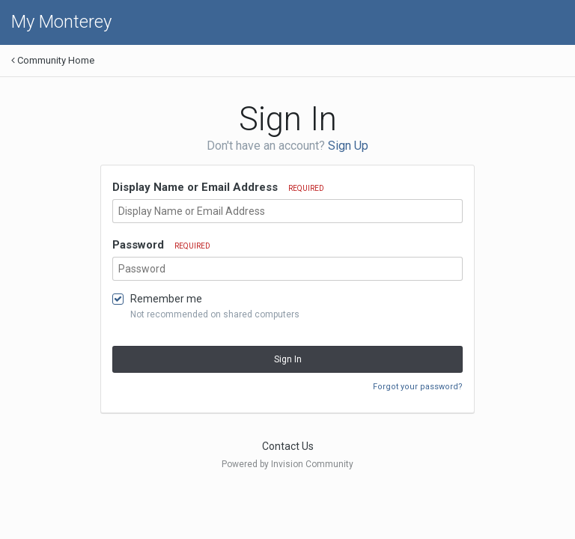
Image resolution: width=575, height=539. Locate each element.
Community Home (52, 60)
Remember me (166, 299)
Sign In (288, 359)
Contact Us (288, 446)
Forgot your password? (418, 387)
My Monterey (61, 21)
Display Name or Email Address (218, 187)
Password (161, 245)
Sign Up (348, 145)
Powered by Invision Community (287, 464)
